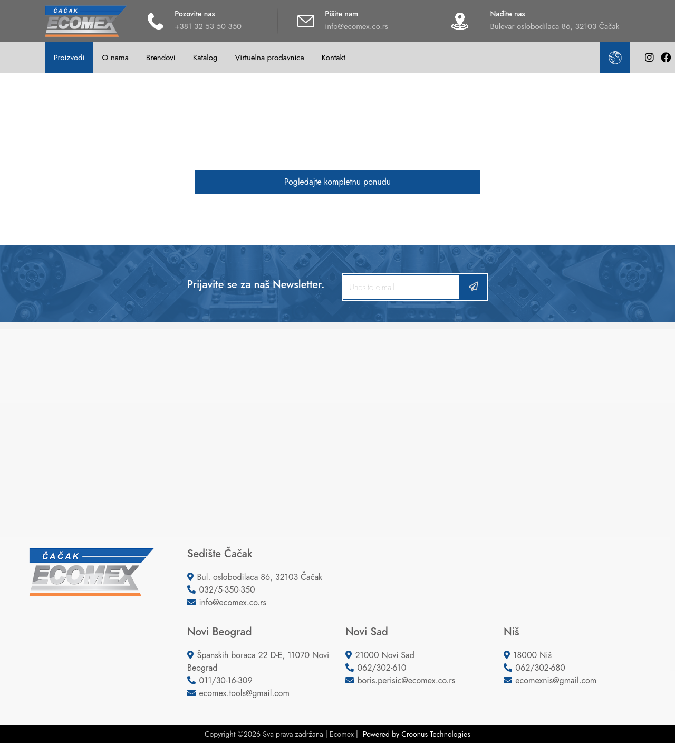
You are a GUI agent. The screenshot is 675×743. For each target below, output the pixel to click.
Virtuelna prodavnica (269, 57)
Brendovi (161, 57)
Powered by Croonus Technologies (416, 734)
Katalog (205, 57)
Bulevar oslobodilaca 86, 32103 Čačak (554, 26)
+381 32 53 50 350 (208, 26)
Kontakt (333, 57)
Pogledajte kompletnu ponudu (337, 182)
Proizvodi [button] (68, 57)
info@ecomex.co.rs (356, 26)
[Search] (401, 287)
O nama (115, 57)
